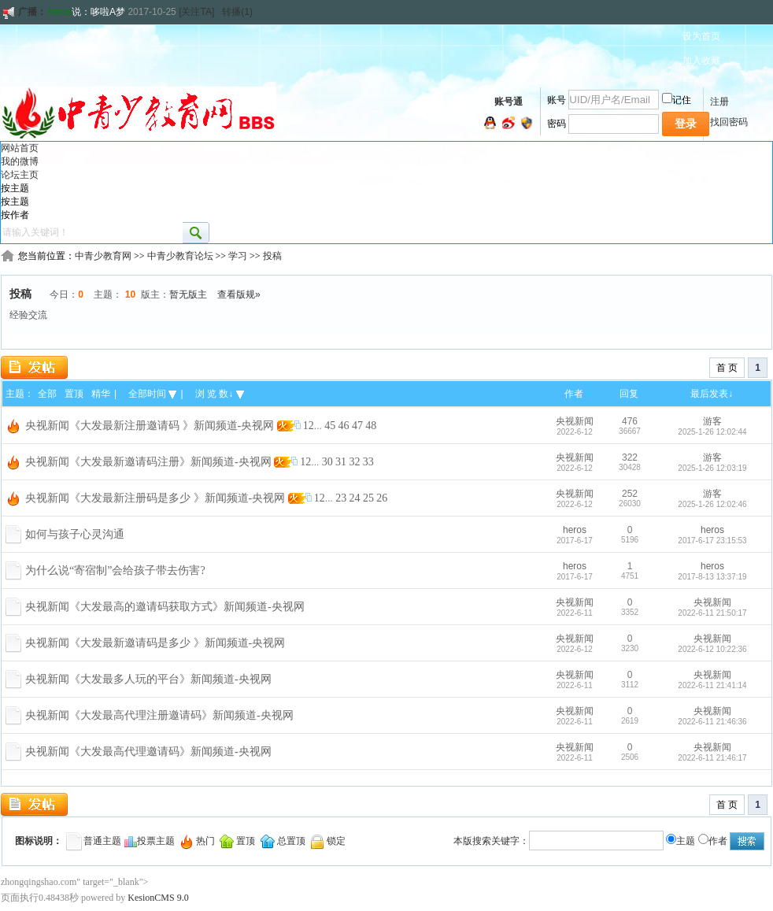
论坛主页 (20, 174)
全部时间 (152, 393)
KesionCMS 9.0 (158, 897)
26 (381, 498)
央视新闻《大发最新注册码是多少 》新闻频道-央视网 (155, 498)
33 (368, 462)
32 (354, 462)
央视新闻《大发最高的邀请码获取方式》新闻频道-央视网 (165, 607)
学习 (237, 255)
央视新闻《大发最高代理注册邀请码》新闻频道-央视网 (159, 715)
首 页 (727, 367)
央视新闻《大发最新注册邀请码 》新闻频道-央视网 (149, 425)
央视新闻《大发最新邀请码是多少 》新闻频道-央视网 (155, 643)
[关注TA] (196, 11)
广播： (24, 11)
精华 (100, 393)
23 (340, 498)
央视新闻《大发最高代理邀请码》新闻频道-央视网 (148, 751)
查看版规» (239, 294)
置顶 (74, 393)
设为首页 (701, 36)
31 (340, 462)
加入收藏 (701, 60)
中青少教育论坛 (180, 255)
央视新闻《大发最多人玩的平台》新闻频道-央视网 (148, 679)
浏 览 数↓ (219, 393)
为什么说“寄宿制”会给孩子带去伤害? (115, 570)
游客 (712, 421)
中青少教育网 (103, 255)
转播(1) (237, 11)
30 (327, 462)
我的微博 (20, 161)
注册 (719, 101)
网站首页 (20, 148)
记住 (676, 100)
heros (60, 11)
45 (329, 425)
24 (355, 498)
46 (344, 425)
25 (368, 498)
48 (370, 425)
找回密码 (729, 122)
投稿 (272, 255)
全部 (47, 393)
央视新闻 (575, 421)
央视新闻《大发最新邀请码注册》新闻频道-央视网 (148, 462)
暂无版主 (188, 294)
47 (357, 425)
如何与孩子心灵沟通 (74, 534)
